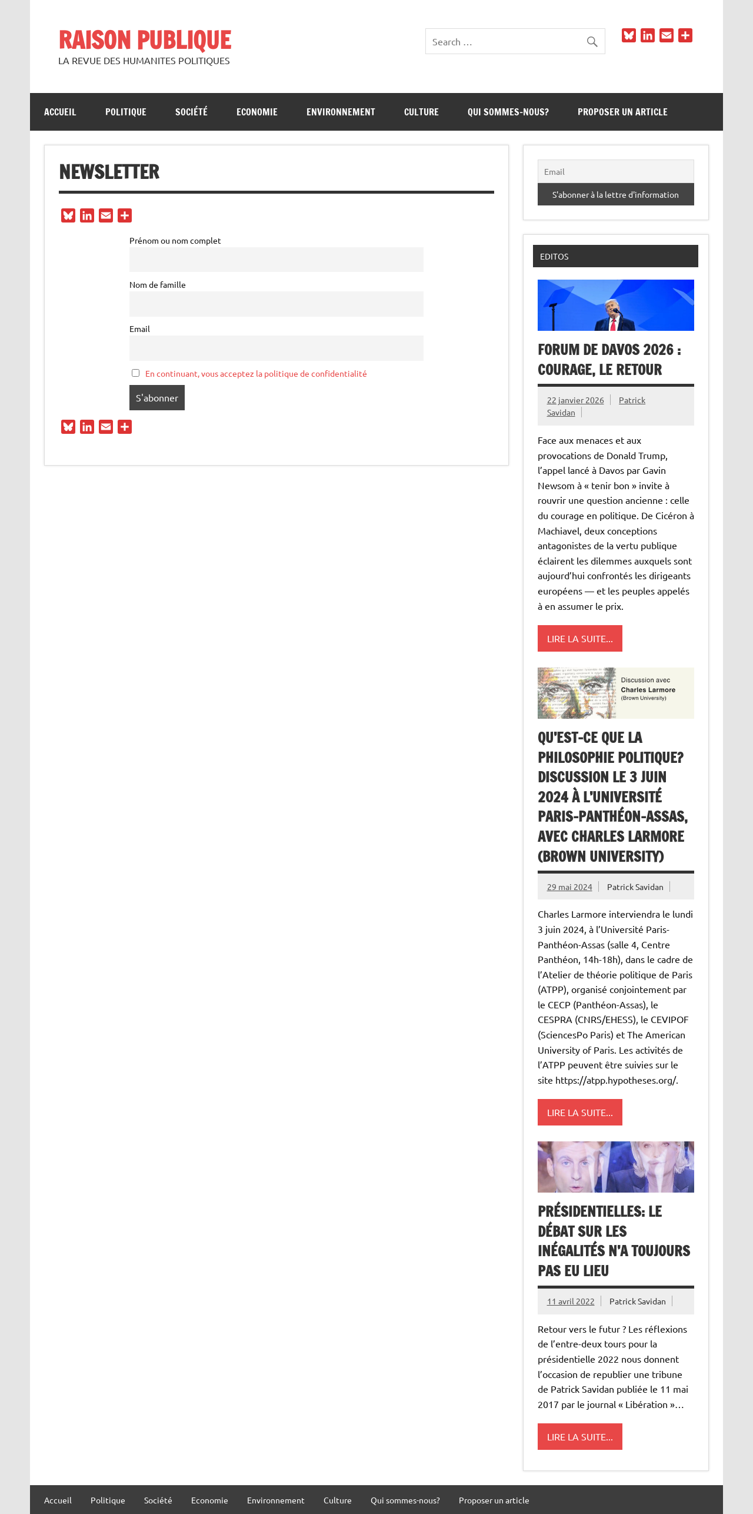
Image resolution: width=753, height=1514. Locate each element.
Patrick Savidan (635, 886)
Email (139, 328)
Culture (421, 111)
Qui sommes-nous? (508, 111)
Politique (125, 111)
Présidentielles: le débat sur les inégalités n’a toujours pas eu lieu (614, 1241)
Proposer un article (623, 111)
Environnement (340, 111)
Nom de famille (157, 284)
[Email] (616, 171)
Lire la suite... (580, 638)
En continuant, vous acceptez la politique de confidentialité (256, 373)
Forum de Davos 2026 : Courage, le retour (609, 360)
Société (191, 111)
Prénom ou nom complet (175, 240)
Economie (257, 111)
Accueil (60, 111)
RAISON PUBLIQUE (144, 40)
